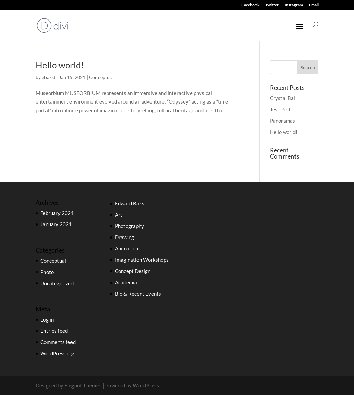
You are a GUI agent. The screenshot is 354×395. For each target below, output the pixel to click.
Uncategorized (57, 283)
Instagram (294, 5)
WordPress (146, 385)
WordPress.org (57, 353)
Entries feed (54, 331)
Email (314, 5)
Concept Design (132, 271)
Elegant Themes (83, 385)
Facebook (250, 5)
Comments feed (58, 342)
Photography (129, 226)
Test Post (280, 109)
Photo (47, 272)
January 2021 (56, 224)
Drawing (124, 237)
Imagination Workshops (142, 260)
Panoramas (282, 121)
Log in (47, 319)
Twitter (272, 5)
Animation (126, 248)
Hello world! (60, 64)
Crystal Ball (283, 98)
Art (118, 215)
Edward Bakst (130, 203)
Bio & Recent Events (138, 293)
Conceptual (101, 77)
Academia (126, 282)
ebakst (48, 77)
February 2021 (57, 213)
